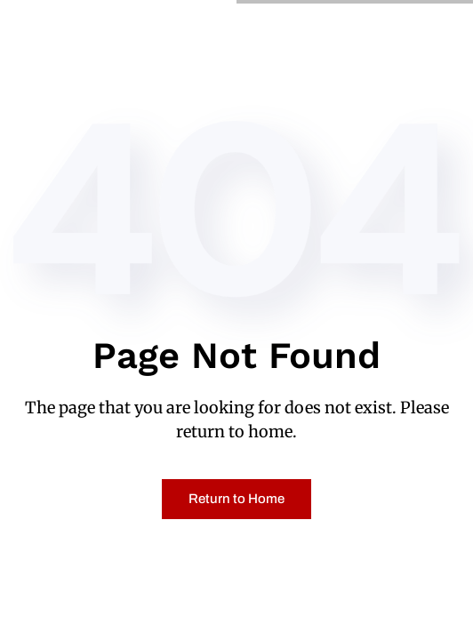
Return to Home (236, 499)
